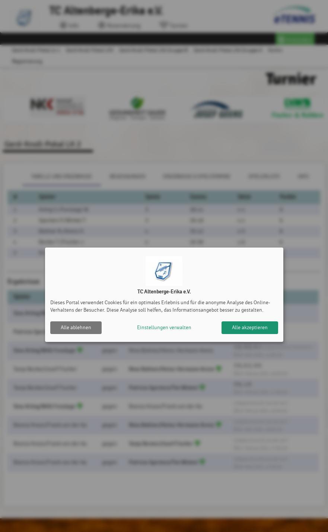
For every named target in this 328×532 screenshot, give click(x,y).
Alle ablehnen (76, 327)
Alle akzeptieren (250, 327)
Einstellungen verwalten (164, 327)
